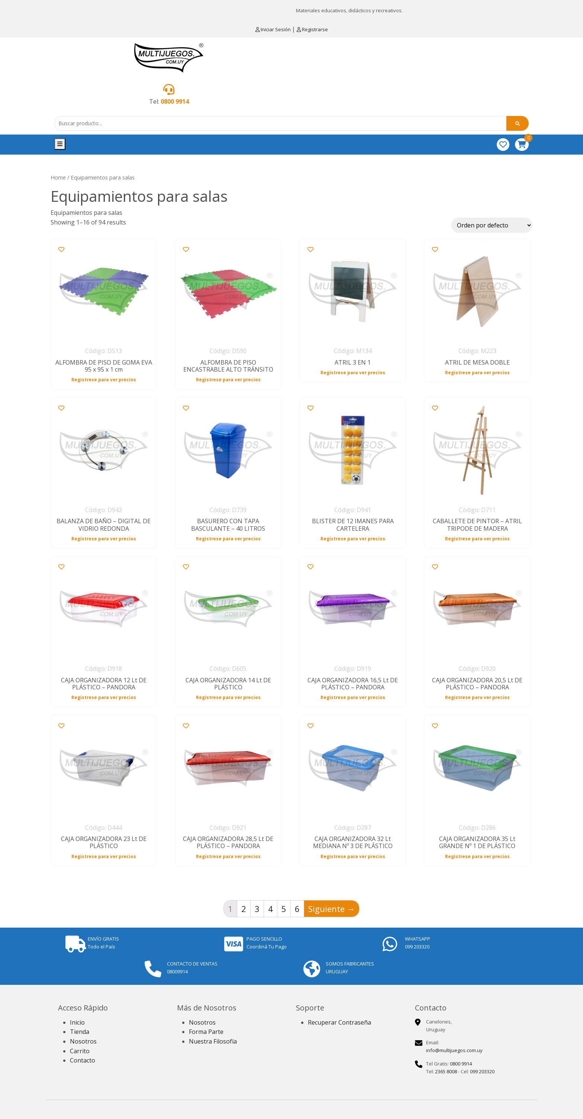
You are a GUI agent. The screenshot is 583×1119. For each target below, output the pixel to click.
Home (58, 177)
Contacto (82, 1060)
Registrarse (312, 29)
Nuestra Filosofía (213, 1041)
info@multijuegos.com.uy (454, 1050)
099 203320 (482, 1071)
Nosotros (83, 1041)
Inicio (77, 1022)
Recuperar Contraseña (339, 1022)
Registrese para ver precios (103, 379)
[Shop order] (491, 225)
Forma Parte (206, 1032)
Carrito (80, 1051)
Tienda (79, 1032)
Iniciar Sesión (273, 29)
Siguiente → (331, 908)
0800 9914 (175, 101)
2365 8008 (446, 1071)
